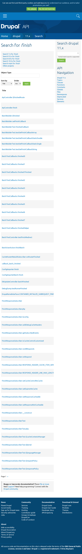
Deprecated (61, 97)
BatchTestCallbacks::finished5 (13, 204)
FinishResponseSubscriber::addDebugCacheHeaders (22, 325)
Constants (61, 87)
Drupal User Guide (49, 508)
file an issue (44, 484)
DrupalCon (25, 517)
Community (26, 502)
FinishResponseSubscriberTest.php (15, 429)
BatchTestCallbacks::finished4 (13, 196)
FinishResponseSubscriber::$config (15, 317)
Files (59, 92)
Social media (6, 508)
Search (39, 36)
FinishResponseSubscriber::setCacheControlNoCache (22, 381)
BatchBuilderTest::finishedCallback (15, 127)
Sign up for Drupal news (10, 510)
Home (4, 36)
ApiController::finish (9, 108)
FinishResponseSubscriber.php (13, 309)
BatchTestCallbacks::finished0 (13, 156)
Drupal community (11, 489)
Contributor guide (28, 513)
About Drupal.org (7, 532)
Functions (61, 85)
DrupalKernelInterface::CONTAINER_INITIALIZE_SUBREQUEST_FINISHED (29, 294)
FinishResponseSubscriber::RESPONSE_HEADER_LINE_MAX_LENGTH (28, 373)
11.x (27, 36)
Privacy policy (6, 537)
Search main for (11, 63)
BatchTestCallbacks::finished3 (13, 188)
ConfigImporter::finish (10, 269)
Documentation (48, 502)
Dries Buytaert (67, 549)
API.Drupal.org (47, 513)
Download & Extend (70, 502)
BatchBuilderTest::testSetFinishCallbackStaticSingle (21, 144)
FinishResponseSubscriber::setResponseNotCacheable (22, 405)
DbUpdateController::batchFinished (15, 282)
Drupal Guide (47, 505)
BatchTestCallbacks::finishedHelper (15, 228)
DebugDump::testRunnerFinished (14, 289)
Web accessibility (7, 527)
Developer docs (48, 510)
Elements (60, 101)
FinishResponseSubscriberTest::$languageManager (21, 453)
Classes (60, 82)
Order (16, 81)
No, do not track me (46, 9)
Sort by (4, 81)
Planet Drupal (6, 505)
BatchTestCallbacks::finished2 (13, 180)
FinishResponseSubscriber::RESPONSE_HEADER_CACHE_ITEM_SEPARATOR (31, 365)
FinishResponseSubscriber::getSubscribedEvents (20, 333)
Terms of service (7, 535)
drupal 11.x (61, 78)
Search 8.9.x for (11, 59)
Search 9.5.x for (11, 56)
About (3, 524)
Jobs (3, 515)
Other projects (8, 66)
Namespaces (62, 94)
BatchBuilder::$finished (11, 116)
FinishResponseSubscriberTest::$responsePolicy (20, 469)
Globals (60, 90)
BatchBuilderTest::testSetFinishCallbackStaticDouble (22, 138)
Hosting (24, 510)
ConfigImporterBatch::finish (12, 275)
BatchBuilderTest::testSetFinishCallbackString (19, 149)
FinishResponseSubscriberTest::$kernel (16, 445)
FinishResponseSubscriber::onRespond (16, 357)
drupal (16, 36)
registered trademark (50, 549)
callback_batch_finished (11, 264)
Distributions (67, 513)
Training (24, 508)
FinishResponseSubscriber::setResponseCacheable (21, 397)
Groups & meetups (28, 515)
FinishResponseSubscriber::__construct (17, 413)
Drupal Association (8, 530)
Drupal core (66, 505)
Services (60, 99)
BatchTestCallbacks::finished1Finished (16, 172)
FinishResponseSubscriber (12, 301)
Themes (65, 510)
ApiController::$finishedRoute (13, 97)
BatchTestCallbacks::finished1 (13, 164)
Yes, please (32, 9)
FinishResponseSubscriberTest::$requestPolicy (19, 461)
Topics (59, 80)
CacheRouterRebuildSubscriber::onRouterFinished (21, 257)
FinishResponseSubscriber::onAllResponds (18, 349)
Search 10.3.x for (11, 61)
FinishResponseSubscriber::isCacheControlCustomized (23, 341)
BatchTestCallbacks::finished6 (13, 212)
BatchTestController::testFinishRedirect (17, 237)
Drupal (34, 549)
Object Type (6, 73)
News (3, 502)
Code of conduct (27, 520)
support (11, 487)
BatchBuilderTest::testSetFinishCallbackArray (19, 132)
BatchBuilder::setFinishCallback (14, 121)
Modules (65, 508)
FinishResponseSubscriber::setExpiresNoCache (19, 389)
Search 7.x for (10, 54)
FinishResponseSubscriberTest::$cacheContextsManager (23, 437)
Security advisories (8, 513)
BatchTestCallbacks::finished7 (13, 220)
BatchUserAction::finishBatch (13, 248)
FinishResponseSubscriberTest (13, 421)
